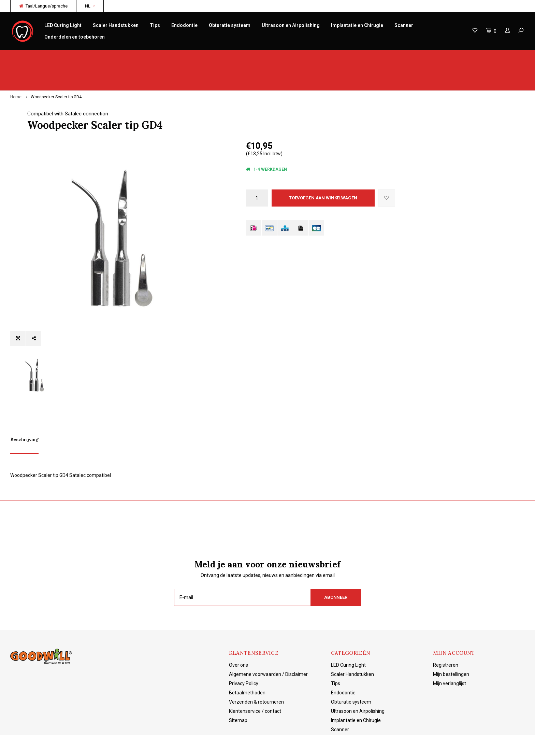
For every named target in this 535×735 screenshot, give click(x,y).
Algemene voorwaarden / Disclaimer (268, 627)
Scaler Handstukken (116, 25)
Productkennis (321, 57)
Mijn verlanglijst (449, 636)
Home (15, 70)
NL (90, 6)
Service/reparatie (182, 57)
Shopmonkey (166, 724)
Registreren (445, 618)
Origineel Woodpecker (37, 57)
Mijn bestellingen (451, 627)
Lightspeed (117, 724)
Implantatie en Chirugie (357, 25)
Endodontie (184, 25)
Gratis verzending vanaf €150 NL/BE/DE (481, 57)
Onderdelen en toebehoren (74, 37)
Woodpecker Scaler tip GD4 (56, 70)
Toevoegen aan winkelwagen (323, 170)
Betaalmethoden (247, 645)
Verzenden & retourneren (256, 655)
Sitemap (238, 673)
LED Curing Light (63, 25)
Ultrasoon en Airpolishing (291, 25)
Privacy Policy (243, 636)
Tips (155, 25)
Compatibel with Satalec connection (286, 87)
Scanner (403, 25)
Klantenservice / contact (255, 664)
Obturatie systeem (229, 25)
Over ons (238, 618)
